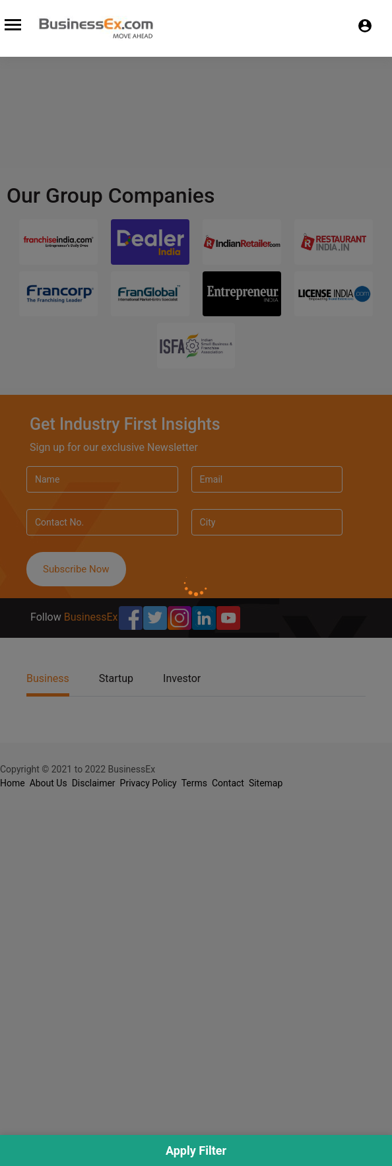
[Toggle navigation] (11, 23)
